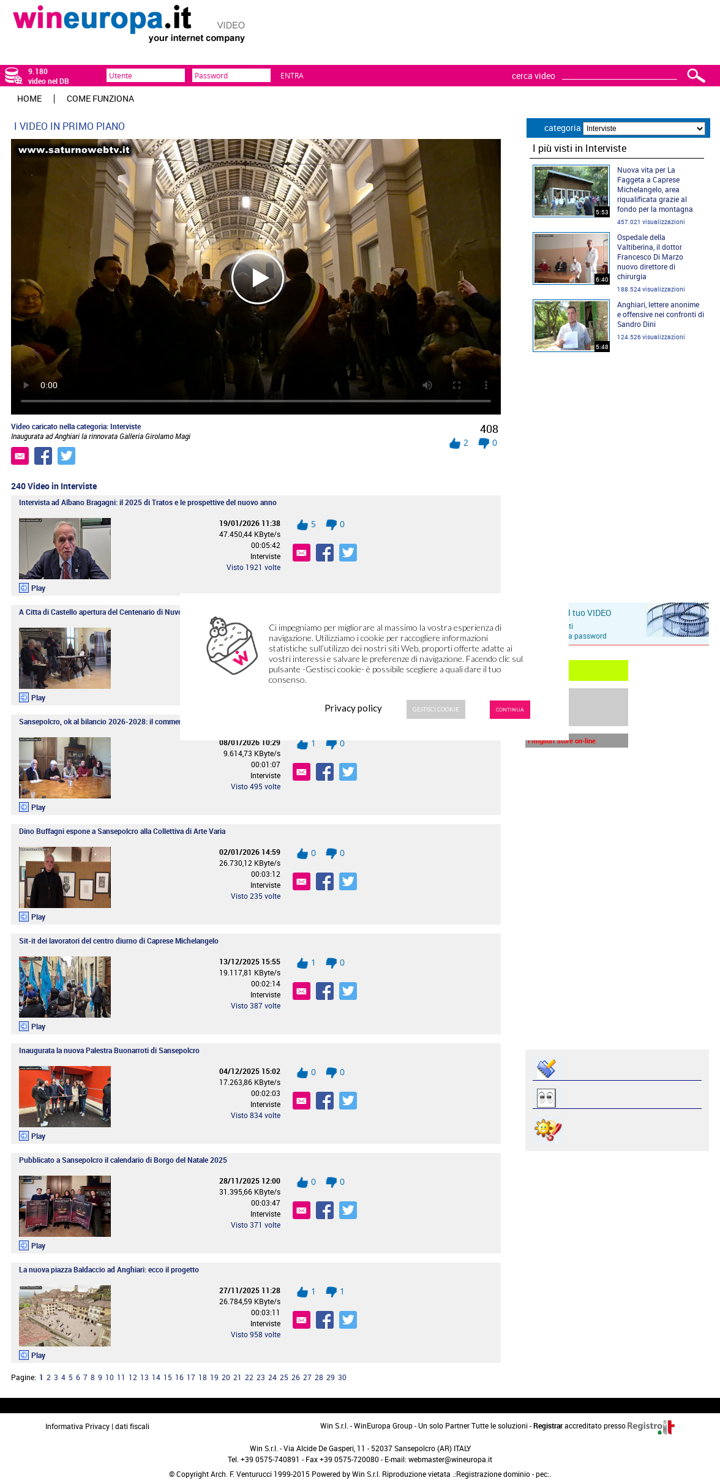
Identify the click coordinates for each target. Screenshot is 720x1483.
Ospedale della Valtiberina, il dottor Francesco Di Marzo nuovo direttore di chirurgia (650, 256)
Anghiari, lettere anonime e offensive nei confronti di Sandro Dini (660, 314)
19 (214, 1377)
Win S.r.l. (366, 1474)
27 (307, 1377)
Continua (510, 710)
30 (342, 1377)
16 (179, 1377)
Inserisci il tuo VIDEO (571, 612)
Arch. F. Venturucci (241, 1474)
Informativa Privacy (77, 1426)
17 (191, 1377)
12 (133, 1377)
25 (284, 1377)
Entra (292, 75)
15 (167, 1377)
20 (226, 1377)
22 (249, 1377)
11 (121, 1377)
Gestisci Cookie (436, 709)
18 (202, 1377)
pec (541, 1474)
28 (319, 1377)
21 (237, 1377)
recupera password (575, 635)
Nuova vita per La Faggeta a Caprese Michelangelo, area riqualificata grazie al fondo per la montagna (655, 189)
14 (156, 1377)
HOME (29, 98)
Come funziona (100, 98)
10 (109, 1377)
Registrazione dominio (493, 1474)
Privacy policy (353, 707)
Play (38, 588)
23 (261, 1377)
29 (330, 1377)
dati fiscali (132, 1426)
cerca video (533, 75)
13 (144, 1377)
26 (295, 1377)
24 (272, 1377)
